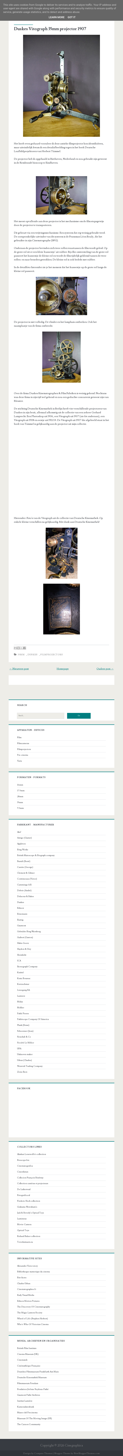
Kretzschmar (23, 983)
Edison (20, 907)
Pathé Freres (23, 1012)
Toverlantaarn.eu (25, 1241)
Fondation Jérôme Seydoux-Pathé (33, 1388)
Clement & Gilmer (26, 872)
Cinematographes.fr (26, 1288)
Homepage (63, 668)
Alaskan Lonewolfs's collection (31, 1153)
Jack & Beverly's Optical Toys (30, 1212)
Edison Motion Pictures (28, 1300)
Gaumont (21, 925)
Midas (20, 1001)
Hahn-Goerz (23, 942)
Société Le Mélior (25, 1042)
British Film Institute (27, 1347)
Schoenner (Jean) (25, 1030)
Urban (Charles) (24, 1059)
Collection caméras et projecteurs (33, 1183)
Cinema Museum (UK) (28, 1353)
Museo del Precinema (27, 1412)
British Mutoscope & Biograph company (36, 854)
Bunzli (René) (24, 860)
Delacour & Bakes (25, 896)
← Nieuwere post (19, 668)
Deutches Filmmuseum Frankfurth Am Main (38, 1371)
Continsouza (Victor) (27, 878)
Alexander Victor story (27, 1265)
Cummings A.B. (24, 884)
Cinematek (22, 1359)
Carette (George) (25, 866)
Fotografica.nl (23, 1194)
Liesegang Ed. (24, 989)
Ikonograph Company (27, 966)
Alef (19, 831)
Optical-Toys (23, 1229)
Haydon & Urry (24, 948)
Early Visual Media (25, 1294)
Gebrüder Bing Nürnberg (29, 931)
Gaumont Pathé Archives (28, 1394)
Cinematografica (25, 1165)
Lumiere (21, 995)
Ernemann (22, 913)
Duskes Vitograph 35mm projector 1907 (50, 29)
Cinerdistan (23, 1171)
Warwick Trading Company (30, 1065)
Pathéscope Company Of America (33, 1018)
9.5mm (20, 807)
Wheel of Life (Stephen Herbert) (32, 1318)
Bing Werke (23, 849)
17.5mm (21, 790)
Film (19, 737)
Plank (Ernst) (23, 1024)
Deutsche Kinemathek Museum (32, 1377)
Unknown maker (25, 1053)
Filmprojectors (52, 654)
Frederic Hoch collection (28, 1200)
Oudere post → (104, 668)
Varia (19, 760)
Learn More (56, 17)
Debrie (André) (24, 890)
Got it (71, 17)
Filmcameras (23, 742)
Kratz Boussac (24, 977)
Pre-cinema (22, 754)
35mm (21, 654)
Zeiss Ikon (22, 1071)
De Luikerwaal (24, 1188)
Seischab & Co (24, 1036)
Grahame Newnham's (27, 1206)
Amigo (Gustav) (24, 837)
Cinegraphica (74, 1445)
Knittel (20, 972)
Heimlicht (22, 954)
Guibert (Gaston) (25, 936)
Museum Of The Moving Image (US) (34, 1418)
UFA (19, 1048)
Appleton (21, 843)
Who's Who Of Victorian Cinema (33, 1323)
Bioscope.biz (23, 1159)
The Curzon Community (29, 1423)
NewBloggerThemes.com (87, 1453)
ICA (19, 960)
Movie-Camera (24, 1224)
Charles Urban (24, 1282)
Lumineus (22, 1218)
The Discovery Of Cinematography (33, 1306)
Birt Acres (22, 1277)
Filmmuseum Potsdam (27, 1382)
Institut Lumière (25, 1400)
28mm (20, 796)
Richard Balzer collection (29, 1235)
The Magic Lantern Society (30, 1312)
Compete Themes (43, 1453)
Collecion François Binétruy (30, 1177)
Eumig (20, 919)
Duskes (33, 654)
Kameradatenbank (25, 1406)
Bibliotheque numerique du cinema (33, 1271)
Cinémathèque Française (29, 1365)
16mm (20, 784)
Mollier (20, 1007)
